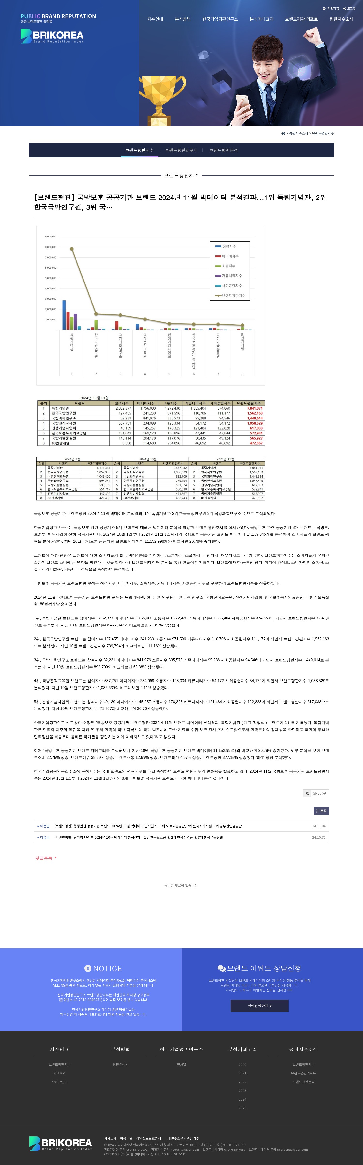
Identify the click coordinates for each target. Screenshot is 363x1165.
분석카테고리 (261, 19)
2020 (242, 1064)
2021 (242, 1073)
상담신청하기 (260, 1005)
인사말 (181, 1064)
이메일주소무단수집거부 (182, 1138)
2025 (242, 1107)
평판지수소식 (341, 19)
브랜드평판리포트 (181, 150)
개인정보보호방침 (148, 1138)
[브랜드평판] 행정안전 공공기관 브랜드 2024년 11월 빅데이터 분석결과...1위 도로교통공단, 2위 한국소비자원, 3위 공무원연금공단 (148, 825)
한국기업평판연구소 (220, 19)
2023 (242, 1090)
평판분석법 (121, 1064)
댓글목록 (43, 858)
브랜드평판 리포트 (301, 19)
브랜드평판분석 (223, 150)
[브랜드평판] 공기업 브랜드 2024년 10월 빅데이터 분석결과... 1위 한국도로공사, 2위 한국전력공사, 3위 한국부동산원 (138, 837)
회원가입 (331, 8)
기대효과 (59, 1073)
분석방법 (183, 19)
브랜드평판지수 (139, 150)
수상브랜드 (60, 1081)
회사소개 (110, 1138)
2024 (242, 1099)
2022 (242, 1081)
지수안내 (155, 19)
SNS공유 (314, 793)
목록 (321, 810)
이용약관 (126, 1138)
